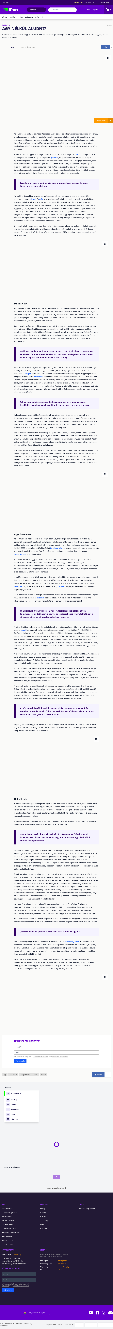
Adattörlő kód (7, 1236)
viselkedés (13, 1075)
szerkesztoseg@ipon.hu (65, 1267)
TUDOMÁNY (6, 25)
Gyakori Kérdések (8, 1220)
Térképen (17, 1255)
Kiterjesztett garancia (9, 1212)
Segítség (43, 1250)
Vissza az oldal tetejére (56, 1188)
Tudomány (44, 1220)
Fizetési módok (7, 1244)
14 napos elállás (7, 1224)
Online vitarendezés (9, 1228)
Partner (76, 3)
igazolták (54, 157)
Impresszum (51, 1324)
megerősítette (20, 554)
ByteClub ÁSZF (70, 1324)
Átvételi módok (7, 1240)
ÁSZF (60, 1324)
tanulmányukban (72, 941)
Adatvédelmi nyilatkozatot (60, 1057)
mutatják (79, 154)
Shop (88, 10)
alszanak (61, 586)
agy (5, 1075)
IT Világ (12, 17)
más (41, 199)
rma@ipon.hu (62, 1264)
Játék (37, 17)
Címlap (4, 17)
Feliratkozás (20, 1061)
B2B (82, 3)
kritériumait (38, 376)
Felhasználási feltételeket (40, 1057)
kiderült (24, 630)
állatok (43, 1075)
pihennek (18, 586)
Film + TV (44, 17)
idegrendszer (25, 1075)
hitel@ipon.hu (62, 1261)
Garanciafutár (7, 1216)
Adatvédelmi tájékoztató (10, 1232)
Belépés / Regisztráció (87, 1208)
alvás (35, 1075)
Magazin (95, 10)
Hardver (20, 17)
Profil (81, 1204)
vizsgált (28, 373)
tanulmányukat (56, 548)
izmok (33, 199)
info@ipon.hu (62, 1270)
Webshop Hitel (7, 1208)
